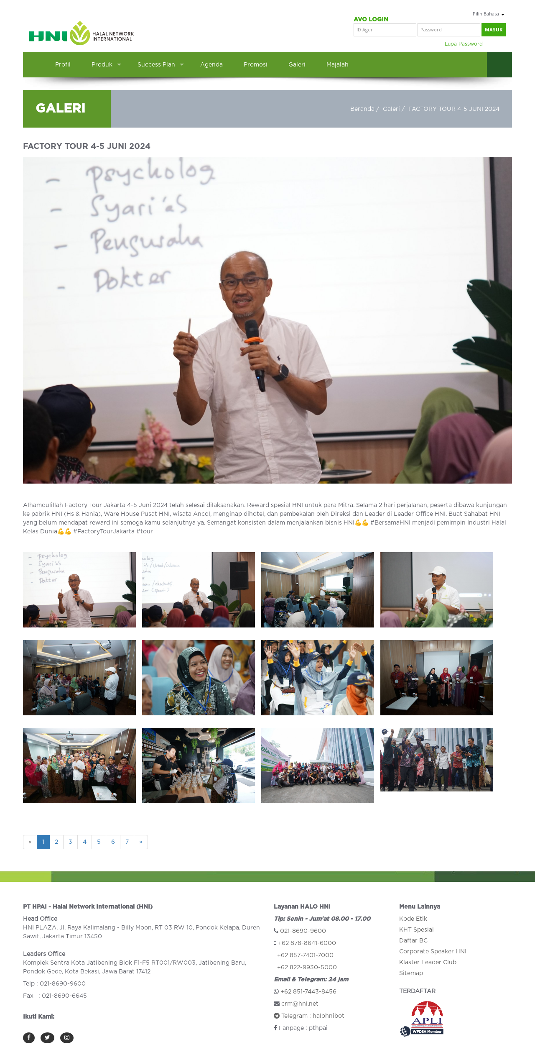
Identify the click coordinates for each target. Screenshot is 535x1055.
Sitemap (411, 973)
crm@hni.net (299, 1004)
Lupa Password (464, 43)
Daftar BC (413, 941)
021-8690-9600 (303, 931)
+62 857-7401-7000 (305, 955)
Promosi (256, 65)
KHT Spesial (416, 930)
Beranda (362, 109)
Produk (102, 65)
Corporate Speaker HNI (432, 952)
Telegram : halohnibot (309, 1016)
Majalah (337, 65)
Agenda (211, 65)
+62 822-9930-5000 (307, 967)
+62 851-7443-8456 (308, 992)
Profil (63, 65)
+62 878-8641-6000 (307, 943)
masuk (493, 29)
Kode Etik (413, 919)
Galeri (297, 65)
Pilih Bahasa (488, 13)
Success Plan (156, 65)
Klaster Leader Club (427, 962)
